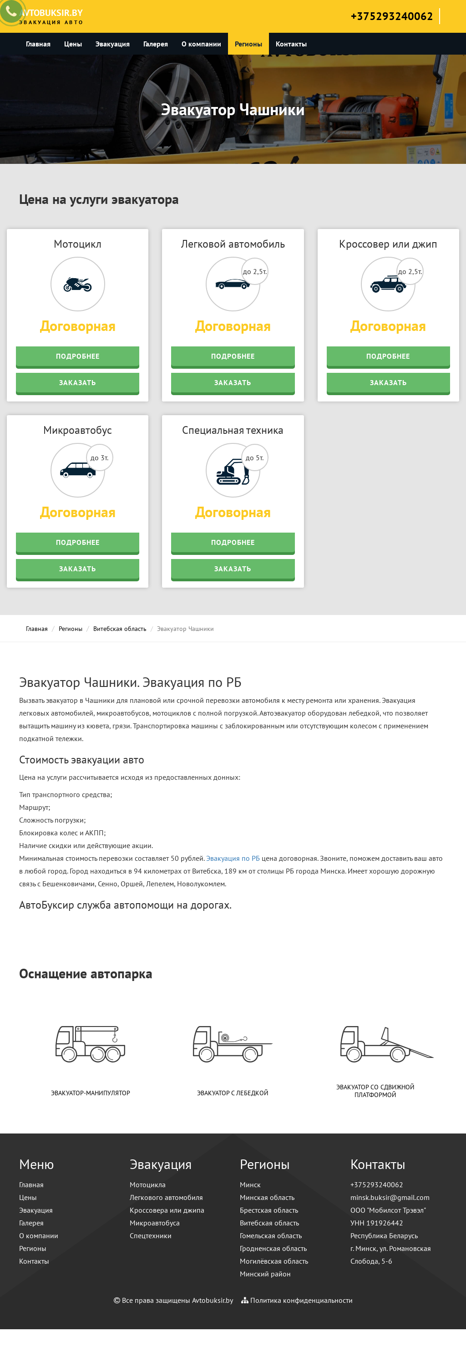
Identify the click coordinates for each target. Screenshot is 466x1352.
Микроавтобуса (155, 1222)
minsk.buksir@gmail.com (390, 1197)
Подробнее (78, 356)
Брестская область (269, 1210)
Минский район (265, 1273)
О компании (201, 43)
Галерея (155, 43)
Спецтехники (151, 1235)
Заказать (77, 382)
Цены (73, 43)
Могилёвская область (274, 1261)
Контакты (291, 43)
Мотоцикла (148, 1184)
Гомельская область (271, 1235)
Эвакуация (113, 43)
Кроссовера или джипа (167, 1210)
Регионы (248, 43)
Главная (38, 43)
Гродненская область (273, 1248)
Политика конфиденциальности (301, 1300)
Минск (250, 1184)
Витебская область (120, 629)
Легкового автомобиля (166, 1197)
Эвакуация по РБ (233, 858)
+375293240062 (392, 16)
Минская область (267, 1197)
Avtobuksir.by (212, 1300)
